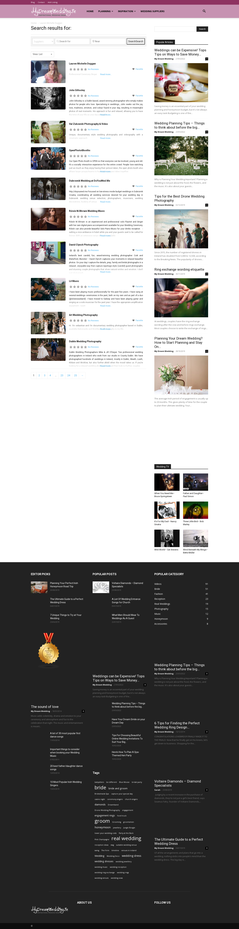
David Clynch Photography (83, 244)
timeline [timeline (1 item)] (115, 850)
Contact (41, 2)
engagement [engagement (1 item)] (127, 810)
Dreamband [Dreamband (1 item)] (113, 805)
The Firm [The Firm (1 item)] (105, 850)
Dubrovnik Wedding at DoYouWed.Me (89, 180)
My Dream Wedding (163, 58)
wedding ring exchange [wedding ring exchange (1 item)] (105, 872)
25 (75, 375)
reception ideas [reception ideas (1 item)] (101, 845)
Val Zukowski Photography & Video (88, 124)
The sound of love (45, 707)
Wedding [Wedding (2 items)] (99, 855)
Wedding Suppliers (152, 11)
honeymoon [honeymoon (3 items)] (103, 827)
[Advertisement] (181, 436)
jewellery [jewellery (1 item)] (117, 827)
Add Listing (52, 2)
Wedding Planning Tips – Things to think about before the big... (179, 125)
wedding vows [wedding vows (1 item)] (117, 878)
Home (90, 11)
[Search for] (72, 41)
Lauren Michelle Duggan (82, 63)
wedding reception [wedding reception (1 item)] (118, 867)
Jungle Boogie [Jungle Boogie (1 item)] (129, 827)
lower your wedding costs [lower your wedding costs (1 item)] (106, 833)
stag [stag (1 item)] (112, 845)
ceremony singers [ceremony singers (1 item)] (115, 799)
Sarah (157, 790)
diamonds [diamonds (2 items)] (100, 804)
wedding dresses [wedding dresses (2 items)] (104, 861)
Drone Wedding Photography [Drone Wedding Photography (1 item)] (107, 810)
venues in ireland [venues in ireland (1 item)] (128, 850)
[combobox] (42, 54)
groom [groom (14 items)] (102, 821)
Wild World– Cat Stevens (166, 549)
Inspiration (127, 11)
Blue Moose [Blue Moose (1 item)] (124, 782)
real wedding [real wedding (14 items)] (126, 838)
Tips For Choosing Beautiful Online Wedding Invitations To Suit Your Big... (127, 738)
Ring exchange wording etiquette (179, 269)
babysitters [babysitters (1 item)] (99, 782)
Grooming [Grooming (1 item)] (116, 822)
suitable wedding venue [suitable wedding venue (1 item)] (126, 845)
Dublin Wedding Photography (85, 341)
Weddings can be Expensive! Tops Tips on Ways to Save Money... (180, 52)
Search (135, 41)
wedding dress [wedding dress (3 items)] (131, 855)
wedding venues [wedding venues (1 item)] (102, 878)
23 (62, 375)
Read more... (106, 115)
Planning (105, 11)
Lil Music (74, 281)
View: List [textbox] (37, 54)
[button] (204, 11)
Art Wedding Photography (83, 315)
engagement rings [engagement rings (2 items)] (105, 815)
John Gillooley (77, 90)
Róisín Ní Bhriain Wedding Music (87, 211)
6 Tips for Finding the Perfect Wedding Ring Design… (177, 725)
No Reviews (93, 69)
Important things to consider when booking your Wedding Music (65, 752)
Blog (33, 2)
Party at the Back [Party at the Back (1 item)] (126, 833)
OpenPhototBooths (79, 150)
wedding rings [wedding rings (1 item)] (123, 872)
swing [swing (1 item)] (97, 850)
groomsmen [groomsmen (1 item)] (128, 822)
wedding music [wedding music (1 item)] (101, 867)
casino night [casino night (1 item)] (100, 799)
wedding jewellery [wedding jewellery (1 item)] (123, 861)
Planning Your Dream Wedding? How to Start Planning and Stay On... (178, 342)
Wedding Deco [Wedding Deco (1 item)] (113, 856)
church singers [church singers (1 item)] (131, 799)
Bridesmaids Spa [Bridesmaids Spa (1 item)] (102, 794)
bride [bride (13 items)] (100, 787)
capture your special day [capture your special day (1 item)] (122, 794)
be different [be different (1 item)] (111, 782)
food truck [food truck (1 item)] (121, 816)
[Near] (108, 41)
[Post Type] (43, 41)
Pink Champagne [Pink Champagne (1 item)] (102, 839)
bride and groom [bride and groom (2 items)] (118, 788)
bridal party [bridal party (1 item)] (137, 782)
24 (68, 375)
